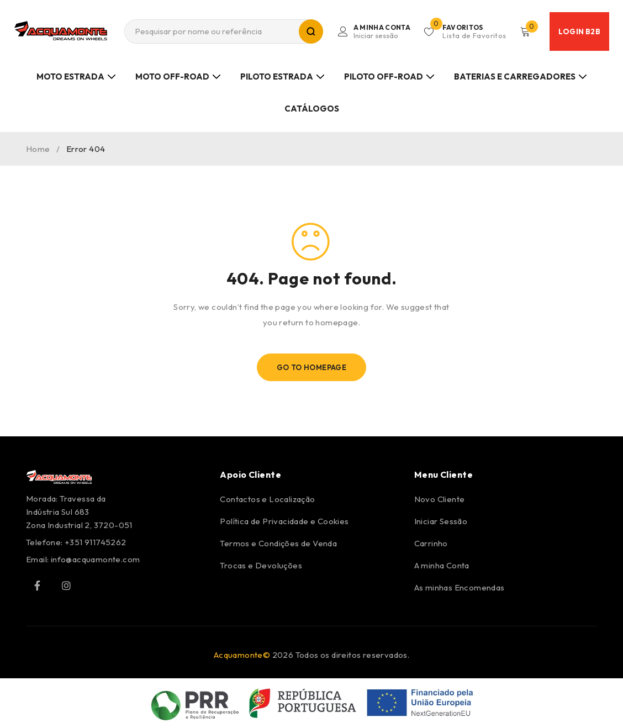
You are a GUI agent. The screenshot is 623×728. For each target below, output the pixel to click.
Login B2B (579, 31)
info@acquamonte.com (95, 559)
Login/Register (380, 31)
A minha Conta (441, 565)
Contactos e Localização (267, 499)
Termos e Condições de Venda (278, 543)
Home (38, 149)
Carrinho (431, 543)
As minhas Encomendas (459, 587)
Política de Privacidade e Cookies (284, 521)
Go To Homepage (312, 367)
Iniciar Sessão (441, 521)
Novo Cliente (439, 499)
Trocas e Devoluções (261, 565)
